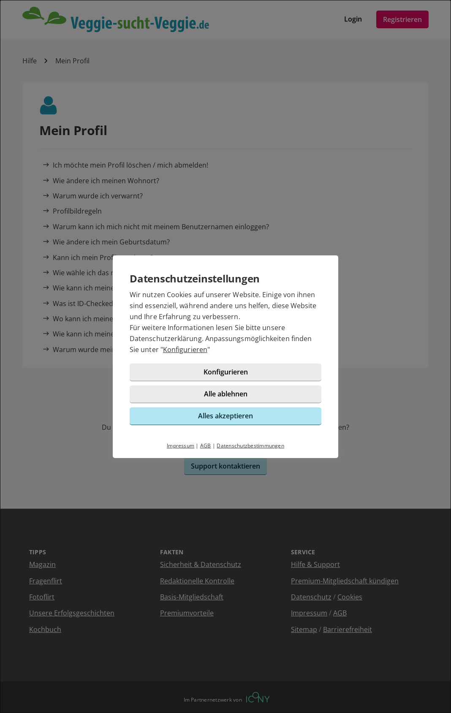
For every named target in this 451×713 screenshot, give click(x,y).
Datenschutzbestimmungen (250, 445)
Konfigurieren (185, 349)
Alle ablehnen (225, 394)
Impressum (180, 445)
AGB (205, 445)
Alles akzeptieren (225, 415)
